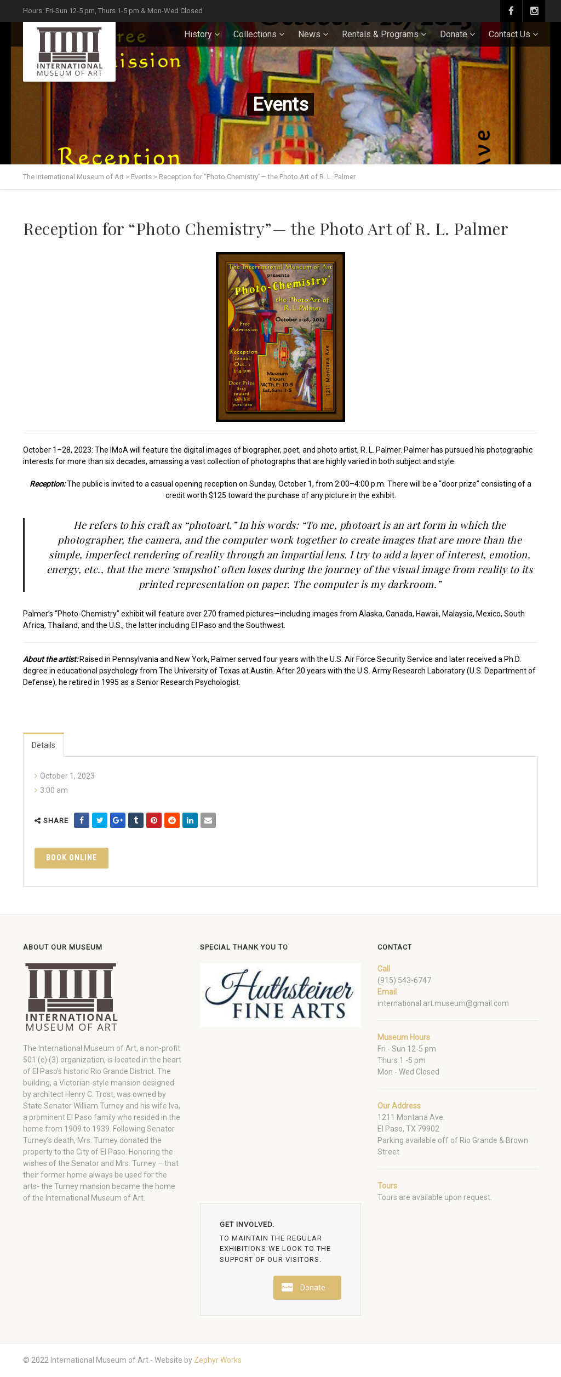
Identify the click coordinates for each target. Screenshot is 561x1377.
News (309, 34)
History (198, 34)
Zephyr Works (218, 1360)
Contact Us (509, 34)
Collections (255, 34)
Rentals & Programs (380, 34)
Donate (453, 34)
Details (43, 745)
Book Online (71, 857)
